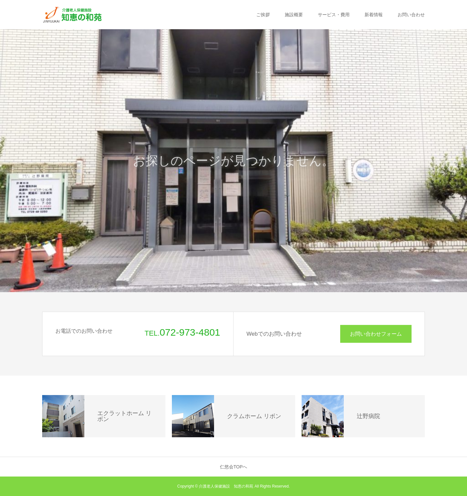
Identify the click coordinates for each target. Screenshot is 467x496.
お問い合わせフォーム (376, 334)
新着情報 (374, 14)
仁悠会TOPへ (233, 467)
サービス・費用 (334, 14)
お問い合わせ (411, 14)
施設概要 (294, 14)
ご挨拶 (263, 14)
